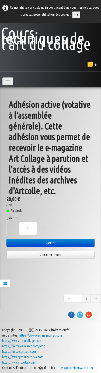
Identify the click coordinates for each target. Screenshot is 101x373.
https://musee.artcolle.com (19, 351)
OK (76, 15)
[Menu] (7, 81)
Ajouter (50, 243)
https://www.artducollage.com (21, 341)
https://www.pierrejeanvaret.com (40, 335)
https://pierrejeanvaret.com (75, 367)
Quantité (11, 218)
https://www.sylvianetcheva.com (22, 357)
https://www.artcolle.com (18, 362)
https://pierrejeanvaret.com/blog (23, 346)
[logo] (50, 37)
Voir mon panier (50, 255)
